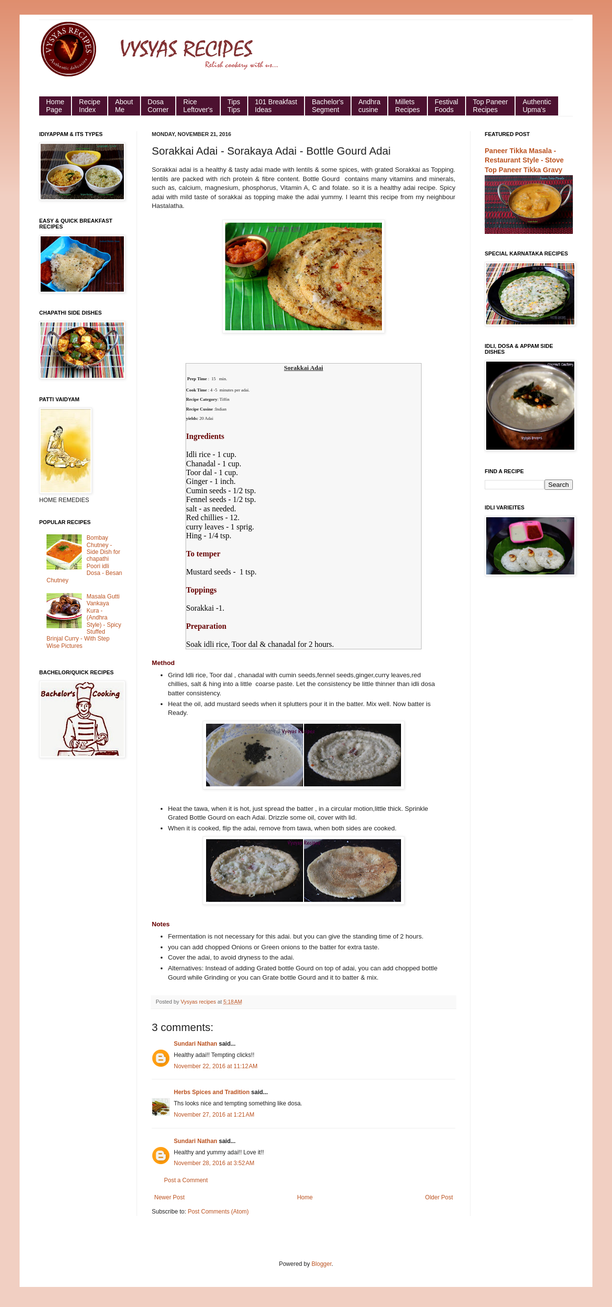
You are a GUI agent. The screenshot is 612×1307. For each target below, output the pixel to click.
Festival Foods (446, 106)
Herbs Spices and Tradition (212, 1092)
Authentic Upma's (536, 106)
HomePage (55, 106)
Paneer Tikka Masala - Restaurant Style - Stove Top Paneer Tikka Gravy (524, 160)
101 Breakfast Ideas (276, 106)
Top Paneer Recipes (490, 106)
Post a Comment (186, 1180)
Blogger (321, 1264)
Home (305, 1197)
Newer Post (169, 1197)
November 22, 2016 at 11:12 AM (216, 1066)
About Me (124, 106)
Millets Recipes (407, 106)
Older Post (439, 1197)
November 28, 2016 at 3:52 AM (214, 1163)
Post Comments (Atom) (218, 1211)
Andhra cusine (369, 106)
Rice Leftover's (197, 106)
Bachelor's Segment (328, 106)
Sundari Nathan (195, 1043)
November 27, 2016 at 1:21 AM (214, 1114)
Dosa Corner (158, 106)
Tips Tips (234, 106)
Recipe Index (89, 106)
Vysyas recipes (199, 1002)
